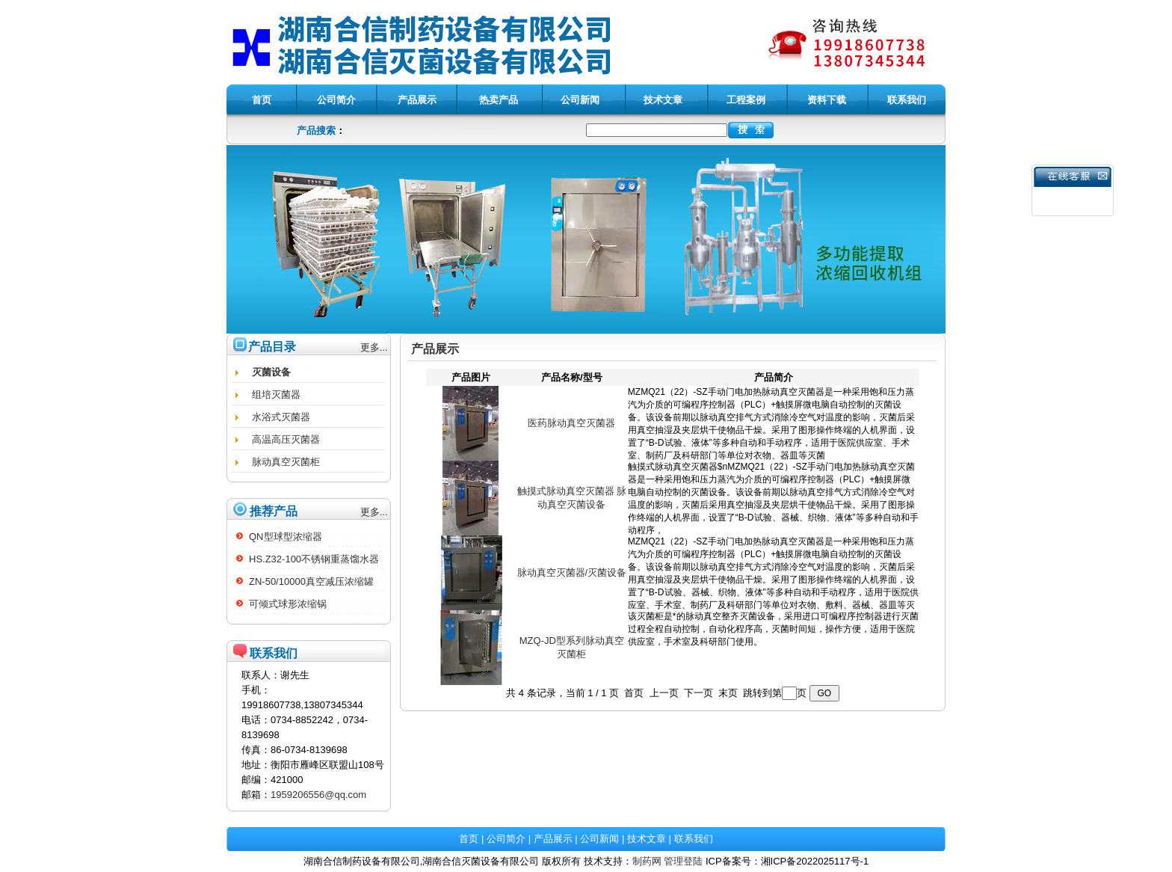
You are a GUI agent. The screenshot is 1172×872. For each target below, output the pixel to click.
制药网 (646, 861)
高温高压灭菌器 (286, 439)
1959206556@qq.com (318, 794)
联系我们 (693, 838)
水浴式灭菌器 (281, 417)
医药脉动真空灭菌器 (571, 423)
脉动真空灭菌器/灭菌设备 (572, 572)
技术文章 (646, 838)
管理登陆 (683, 861)
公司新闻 (599, 838)
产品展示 (553, 838)
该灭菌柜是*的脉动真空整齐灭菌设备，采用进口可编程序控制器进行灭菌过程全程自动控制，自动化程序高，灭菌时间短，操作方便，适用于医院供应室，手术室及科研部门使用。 (773, 647)
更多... (374, 347)
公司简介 (506, 838)
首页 (468, 838)
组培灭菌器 (276, 394)
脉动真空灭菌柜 (286, 461)
